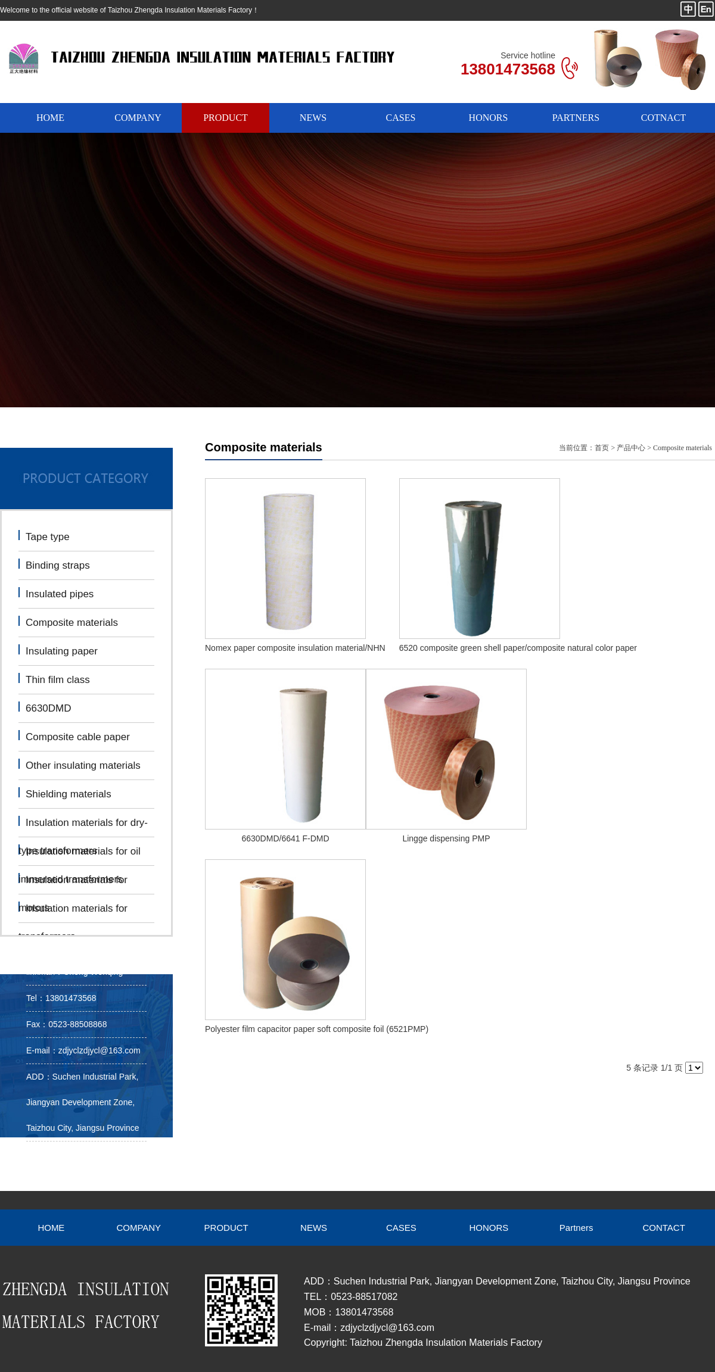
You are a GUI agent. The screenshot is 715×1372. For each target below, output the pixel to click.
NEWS (313, 118)
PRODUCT (225, 118)
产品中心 (631, 448)
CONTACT (663, 1228)
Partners (576, 1228)
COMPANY (137, 118)
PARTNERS (575, 118)
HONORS (488, 118)
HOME (50, 118)
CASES (401, 118)
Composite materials (682, 448)
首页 (602, 448)
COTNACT (663, 118)
